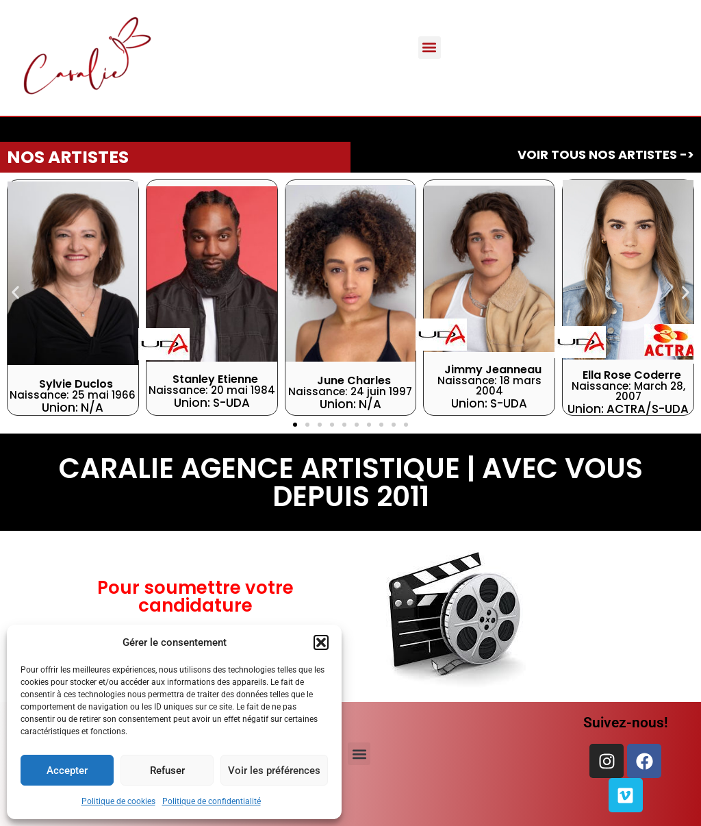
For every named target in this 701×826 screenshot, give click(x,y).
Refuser (167, 770)
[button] (321, 642)
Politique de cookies (118, 801)
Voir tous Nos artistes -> (606, 154)
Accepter (67, 770)
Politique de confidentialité (211, 801)
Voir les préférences (274, 770)
